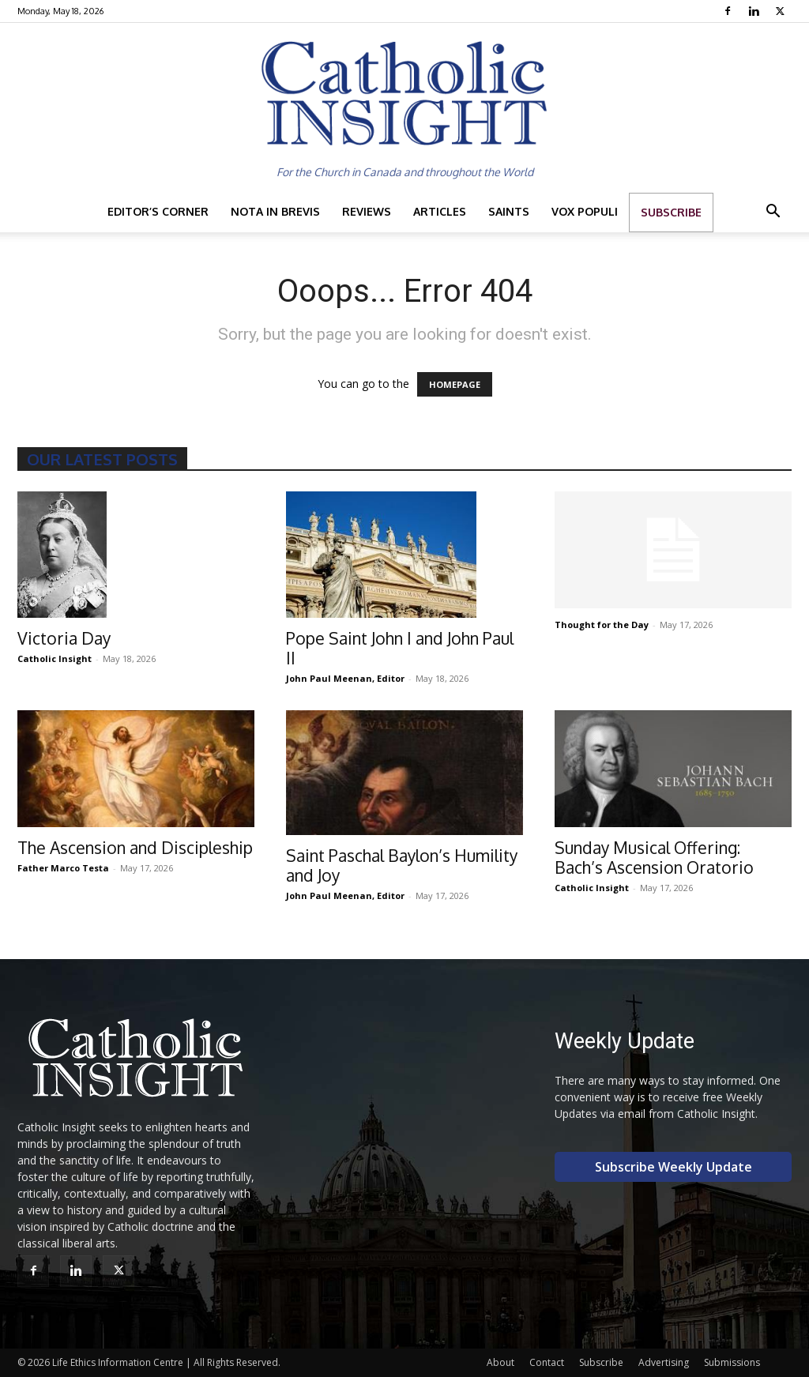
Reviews (366, 211)
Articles (439, 211)
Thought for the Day (602, 624)
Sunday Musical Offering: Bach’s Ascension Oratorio (654, 857)
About (500, 1362)
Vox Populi (584, 211)
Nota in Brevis (275, 211)
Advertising (663, 1362)
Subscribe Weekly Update (673, 1167)
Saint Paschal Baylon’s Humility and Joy (401, 865)
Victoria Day (64, 638)
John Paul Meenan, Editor (345, 678)
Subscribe (671, 212)
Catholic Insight (54, 658)
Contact (546, 1362)
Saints (508, 211)
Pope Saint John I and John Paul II (400, 647)
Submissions (732, 1362)
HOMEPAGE (454, 384)
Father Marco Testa (63, 868)
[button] (773, 212)
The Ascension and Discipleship (135, 847)
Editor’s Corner (158, 211)
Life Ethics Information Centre (117, 1362)
